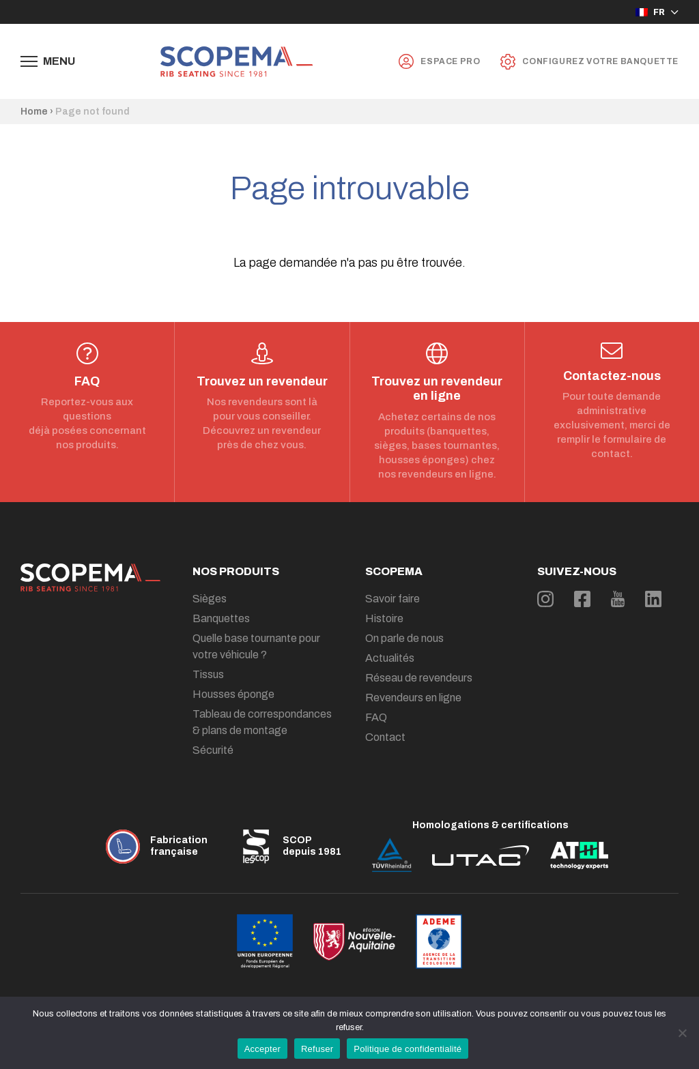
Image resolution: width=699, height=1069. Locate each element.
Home (34, 111)
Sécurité (212, 750)
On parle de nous (404, 638)
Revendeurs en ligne (413, 697)
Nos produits (235, 571)
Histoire (384, 618)
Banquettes (221, 618)
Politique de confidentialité (407, 1049)
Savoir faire (392, 598)
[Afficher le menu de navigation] (47, 61)
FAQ (376, 717)
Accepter (262, 1049)
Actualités (389, 658)
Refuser (317, 1049)
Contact (385, 737)
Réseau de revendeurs (418, 678)
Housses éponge (233, 694)
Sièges (209, 598)
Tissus (208, 674)
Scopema (394, 571)
